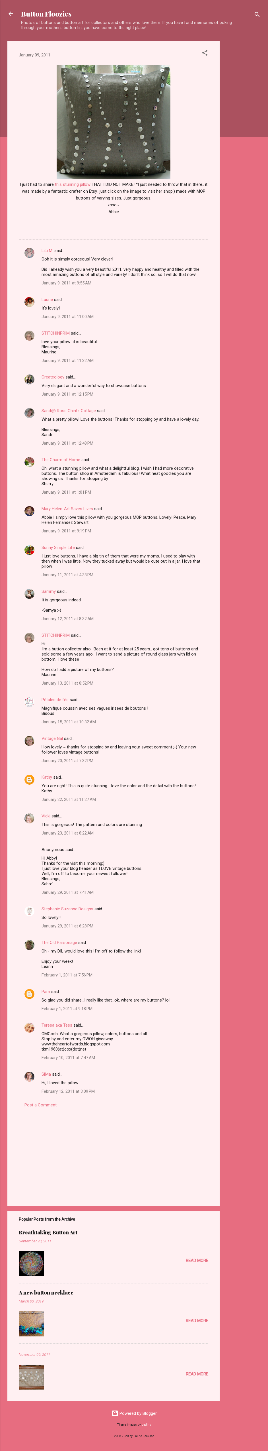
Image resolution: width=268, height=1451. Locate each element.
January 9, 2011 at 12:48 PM (67, 443)
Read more (197, 1260)
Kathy (47, 777)
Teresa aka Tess (57, 1025)
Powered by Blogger (134, 1413)
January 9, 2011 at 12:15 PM (67, 394)
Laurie (47, 299)
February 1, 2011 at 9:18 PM (67, 1008)
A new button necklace (46, 1292)
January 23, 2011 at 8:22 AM (68, 833)
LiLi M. (47, 250)
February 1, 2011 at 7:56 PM (67, 975)
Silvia (46, 1074)
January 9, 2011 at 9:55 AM (66, 283)
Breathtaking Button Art (48, 1232)
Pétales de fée (55, 699)
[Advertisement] (242, 126)
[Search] (257, 15)
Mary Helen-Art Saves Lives (67, 508)
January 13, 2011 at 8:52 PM (67, 683)
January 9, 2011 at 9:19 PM (66, 531)
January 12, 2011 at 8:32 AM (68, 618)
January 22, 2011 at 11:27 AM (69, 799)
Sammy (49, 591)
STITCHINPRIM (56, 333)
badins (146, 1424)
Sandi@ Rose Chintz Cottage (69, 410)
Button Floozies (46, 13)
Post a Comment (40, 1105)
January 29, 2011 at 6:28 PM (67, 926)
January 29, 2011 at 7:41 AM (68, 892)
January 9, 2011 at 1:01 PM (66, 492)
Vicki (46, 816)
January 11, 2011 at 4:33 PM (67, 574)
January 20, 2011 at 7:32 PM (67, 760)
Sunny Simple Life (58, 547)
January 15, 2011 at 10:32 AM (69, 722)
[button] (204, 53)
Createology (53, 377)
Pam (46, 991)
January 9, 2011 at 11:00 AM (68, 316)
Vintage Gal (52, 738)
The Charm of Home (61, 459)
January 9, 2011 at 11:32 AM (68, 360)
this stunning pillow (72, 184)
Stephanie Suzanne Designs (67, 908)
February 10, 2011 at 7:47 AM (68, 1057)
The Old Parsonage (59, 942)
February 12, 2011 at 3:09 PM (68, 1091)
